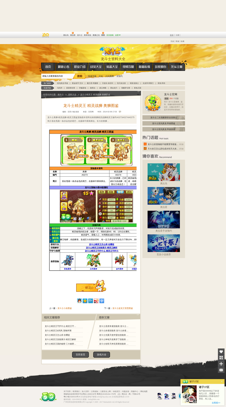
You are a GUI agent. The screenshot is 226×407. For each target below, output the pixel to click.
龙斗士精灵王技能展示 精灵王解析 (60, 339)
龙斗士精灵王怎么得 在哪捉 (57, 335)
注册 (177, 35)
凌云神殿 (102, 88)
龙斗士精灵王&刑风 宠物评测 (58, 330)
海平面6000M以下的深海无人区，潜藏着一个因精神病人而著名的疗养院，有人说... (209, 395)
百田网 (57, 35)
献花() (89, 287)
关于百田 (67, 391)
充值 (172, 41)
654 (171, 98)
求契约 (119, 76)
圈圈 (166, 98)
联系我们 (76, 391)
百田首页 (80, 354)
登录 (171, 35)
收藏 (182, 41)
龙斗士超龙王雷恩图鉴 (122, 308)
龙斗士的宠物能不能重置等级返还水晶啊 (163, 144)
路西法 (92, 88)
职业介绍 (80, 67)
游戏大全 (101, 354)
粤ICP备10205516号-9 (72, 397)
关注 (221, 358)
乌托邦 (59, 88)
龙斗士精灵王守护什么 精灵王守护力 (61, 326)
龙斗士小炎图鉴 (64, 308)
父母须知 (94, 391)
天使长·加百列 (107, 83)
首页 (41, 67)
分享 (221, 364)
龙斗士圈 (176, 64)
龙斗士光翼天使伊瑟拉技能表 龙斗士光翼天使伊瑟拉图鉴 (114, 335)
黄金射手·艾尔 (77, 83)
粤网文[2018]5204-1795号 (106, 394)
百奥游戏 (45, 35)
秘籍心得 (144, 67)
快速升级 (92, 76)
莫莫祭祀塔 (70, 88)
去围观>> (216, 403)
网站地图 (143, 391)
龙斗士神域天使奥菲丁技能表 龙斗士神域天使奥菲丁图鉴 (114, 339)
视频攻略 (128, 67)
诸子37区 (204, 387)
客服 (177, 41)
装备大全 (112, 67)
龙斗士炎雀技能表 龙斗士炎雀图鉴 (114, 330)
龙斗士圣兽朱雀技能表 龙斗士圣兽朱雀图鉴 (114, 326)
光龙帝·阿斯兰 (148, 83)
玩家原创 (160, 67)
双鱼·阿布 (161, 83)
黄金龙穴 (113, 88)
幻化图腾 (110, 76)
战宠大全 (96, 67)
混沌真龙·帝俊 (62, 83)
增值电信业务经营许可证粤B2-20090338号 (80, 394)
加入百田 (85, 391)
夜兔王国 (137, 88)
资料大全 (72, 94)
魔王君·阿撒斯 (92, 83)
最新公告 (63, 67)
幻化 (101, 76)
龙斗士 (112, 50)
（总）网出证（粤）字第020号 (128, 394)
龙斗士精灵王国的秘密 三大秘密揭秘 (61, 344)
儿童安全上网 (105, 391)
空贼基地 (82, 88)
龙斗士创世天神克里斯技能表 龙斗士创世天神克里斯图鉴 (114, 344)
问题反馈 (125, 391)
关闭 (222, 381)
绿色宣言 (116, 391)
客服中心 (134, 391)
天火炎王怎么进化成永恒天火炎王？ (163, 148)
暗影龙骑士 (134, 83)
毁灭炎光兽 (121, 83)
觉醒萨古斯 (125, 88)
